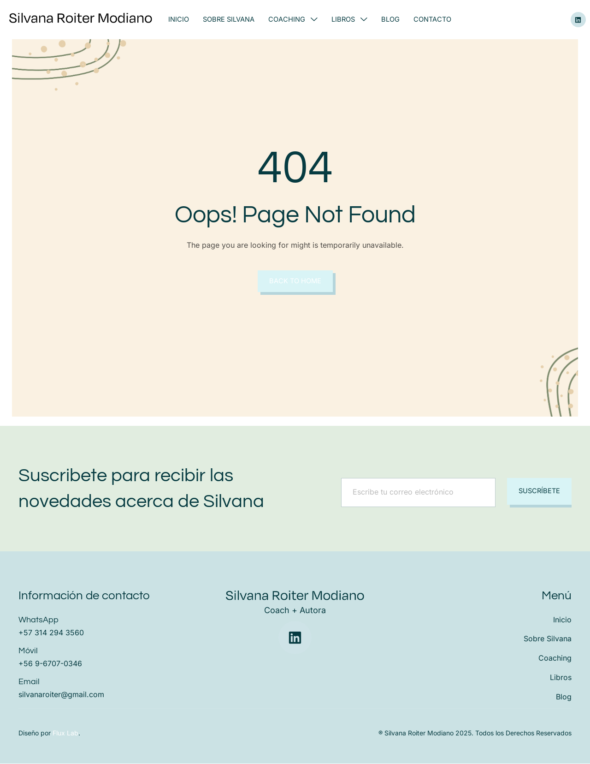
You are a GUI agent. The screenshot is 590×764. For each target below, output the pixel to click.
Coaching (294, 19)
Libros (350, 19)
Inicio (178, 19)
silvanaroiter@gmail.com (61, 694)
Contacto (434, 19)
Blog (392, 19)
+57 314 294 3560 (51, 633)
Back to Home (295, 281)
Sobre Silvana (229, 19)
